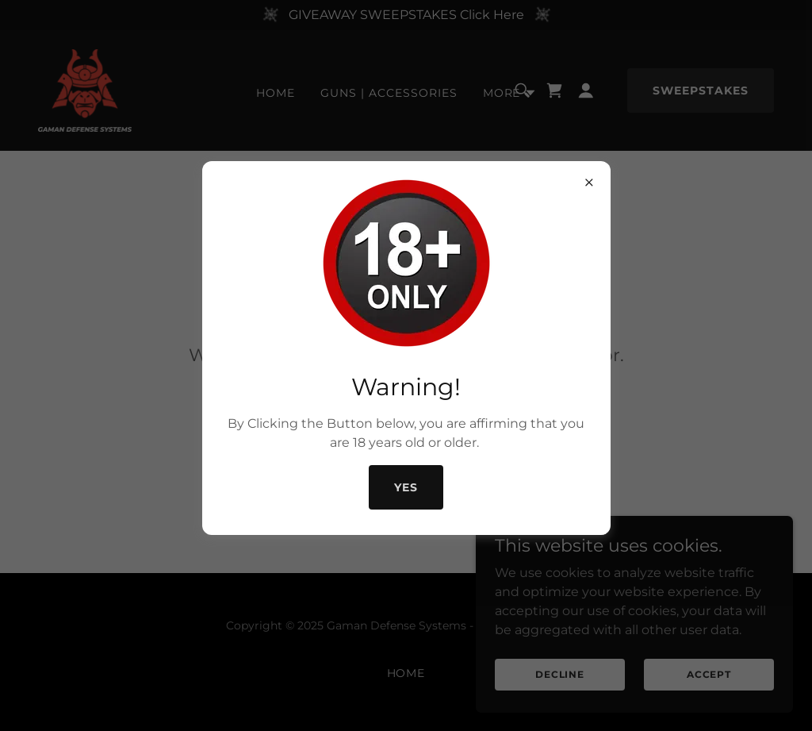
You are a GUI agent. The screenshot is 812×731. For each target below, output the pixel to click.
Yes (406, 487)
